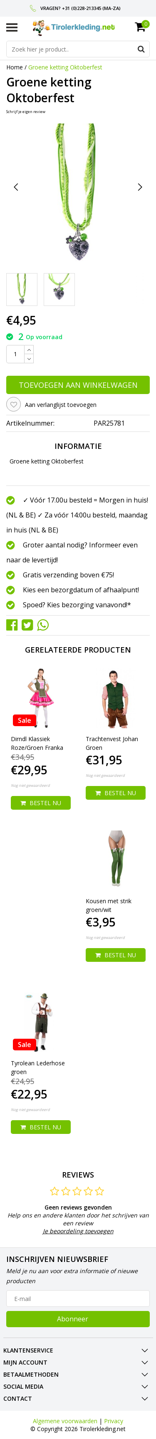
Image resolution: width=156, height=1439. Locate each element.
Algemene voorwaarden (65, 1421)
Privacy (113, 1421)
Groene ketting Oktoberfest (65, 67)
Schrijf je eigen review (25, 111)
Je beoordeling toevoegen (78, 1231)
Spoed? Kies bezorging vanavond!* (77, 604)
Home (14, 67)
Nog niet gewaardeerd (30, 785)
